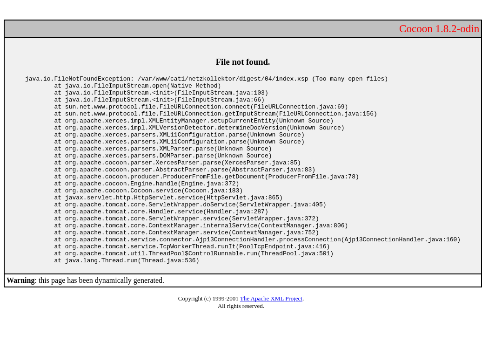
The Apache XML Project (271, 336)
